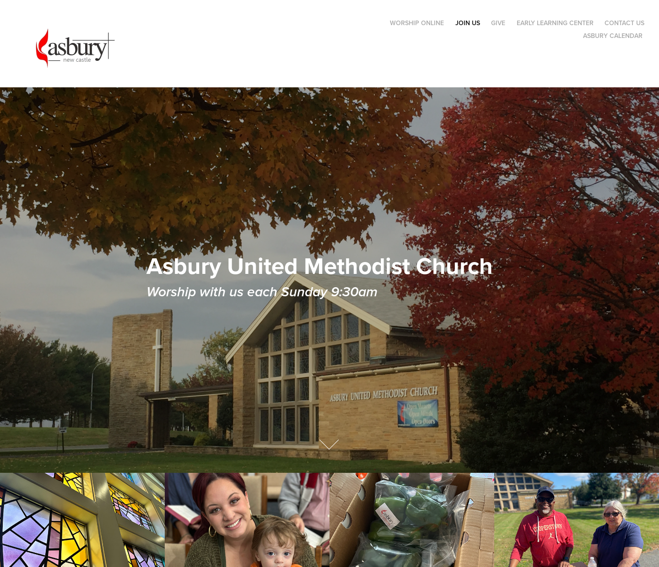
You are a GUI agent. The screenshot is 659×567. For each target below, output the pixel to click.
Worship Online (417, 22)
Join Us (467, 22)
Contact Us (624, 22)
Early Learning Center (555, 22)
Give (498, 22)
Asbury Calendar (613, 35)
